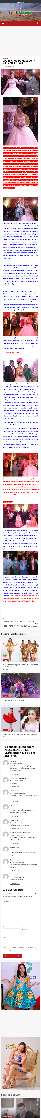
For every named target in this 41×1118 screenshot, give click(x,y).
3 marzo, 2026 (7, 703)
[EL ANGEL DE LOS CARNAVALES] (20, 685)
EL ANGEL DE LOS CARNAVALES (15, 701)
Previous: (20, 620)
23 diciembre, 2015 (9, 66)
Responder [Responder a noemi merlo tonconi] (15, 786)
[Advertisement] (20, 40)
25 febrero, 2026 (8, 736)
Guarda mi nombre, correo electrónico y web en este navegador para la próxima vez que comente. (20, 949)
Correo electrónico (25, 928)
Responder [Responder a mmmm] (15, 856)
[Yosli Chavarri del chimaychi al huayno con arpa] (20, 719)
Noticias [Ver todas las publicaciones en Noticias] (5, 58)
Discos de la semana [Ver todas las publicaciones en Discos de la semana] (8, 1116)
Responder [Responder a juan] (15, 774)
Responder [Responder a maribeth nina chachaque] (15, 843)
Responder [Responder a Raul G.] (15, 801)
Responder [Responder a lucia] (15, 816)
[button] (3, 23)
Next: (20, 625)
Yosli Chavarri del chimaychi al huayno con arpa (20, 734)
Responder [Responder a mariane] (15, 828)
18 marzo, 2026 (7, 669)
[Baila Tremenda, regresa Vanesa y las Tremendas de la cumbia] (20, 649)
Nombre (6, 927)
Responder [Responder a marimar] (15, 883)
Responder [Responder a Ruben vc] (15, 871)
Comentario (7, 901)
